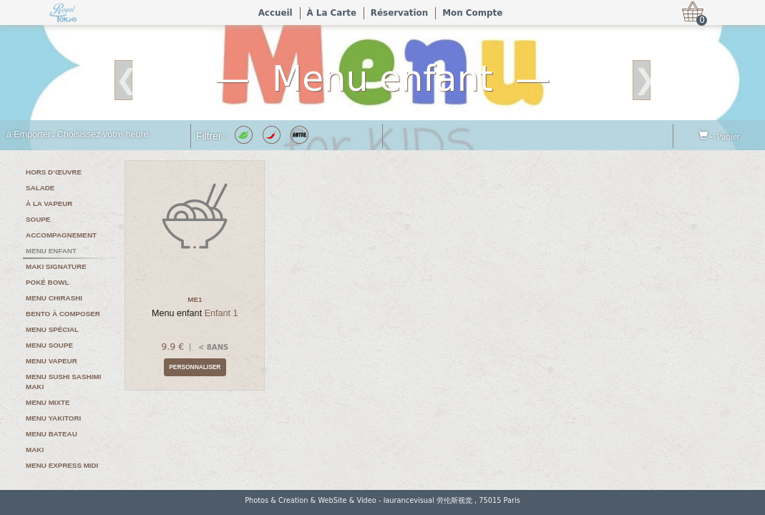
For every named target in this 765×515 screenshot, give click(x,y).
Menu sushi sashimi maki (63, 382)
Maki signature (56, 266)
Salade (40, 188)
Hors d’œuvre (54, 172)
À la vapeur (49, 203)
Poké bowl (47, 282)
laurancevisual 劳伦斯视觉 (428, 500)
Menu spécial (52, 329)
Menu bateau (51, 434)
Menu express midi (62, 465)
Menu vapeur (51, 361)
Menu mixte (48, 402)
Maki (35, 449)
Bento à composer (63, 314)
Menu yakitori (53, 418)
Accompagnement (61, 235)
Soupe (38, 219)
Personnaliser (194, 367)
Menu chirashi (54, 298)
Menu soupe (49, 345)
